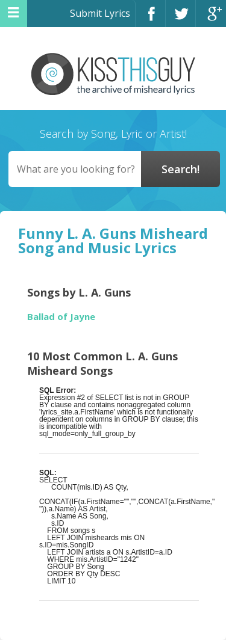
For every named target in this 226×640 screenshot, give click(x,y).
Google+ (211, 19)
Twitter (180, 19)
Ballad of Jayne (61, 316)
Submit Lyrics (100, 13)
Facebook (150, 19)
